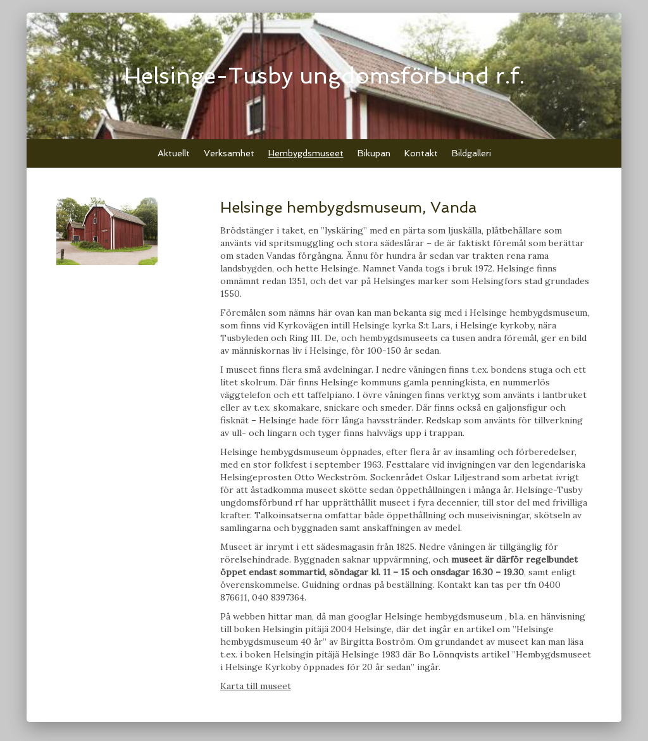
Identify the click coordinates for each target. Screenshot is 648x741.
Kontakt (421, 153)
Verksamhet (229, 153)
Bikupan (374, 153)
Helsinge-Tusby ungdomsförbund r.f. (324, 76)
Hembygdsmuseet (306, 153)
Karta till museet (255, 686)
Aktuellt (174, 153)
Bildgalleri (471, 153)
